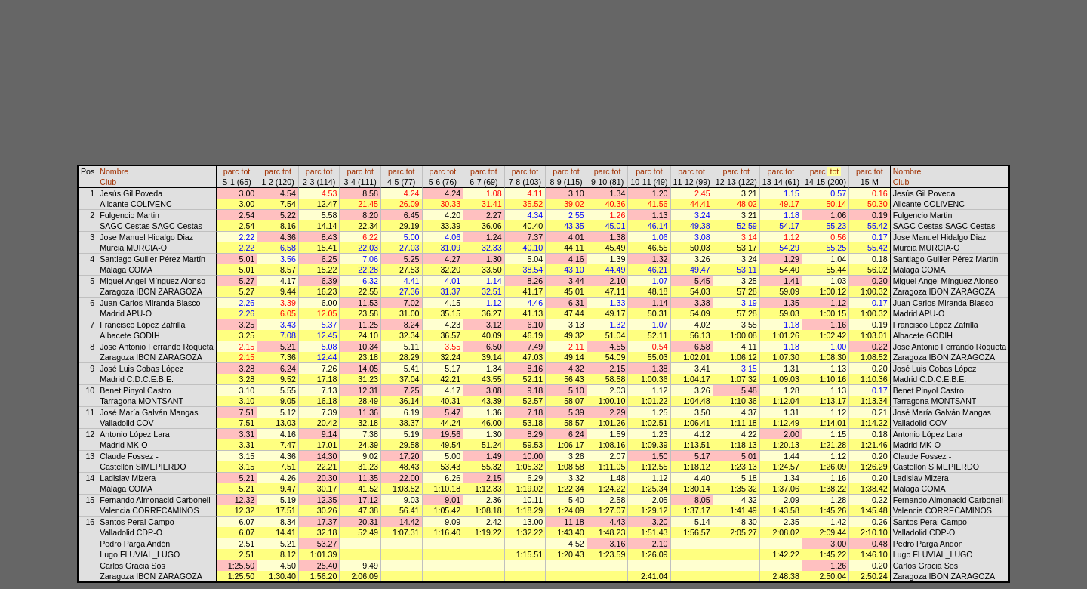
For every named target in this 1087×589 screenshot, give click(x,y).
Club (108, 182)
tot (245, 171)
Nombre (114, 171)
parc (231, 171)
